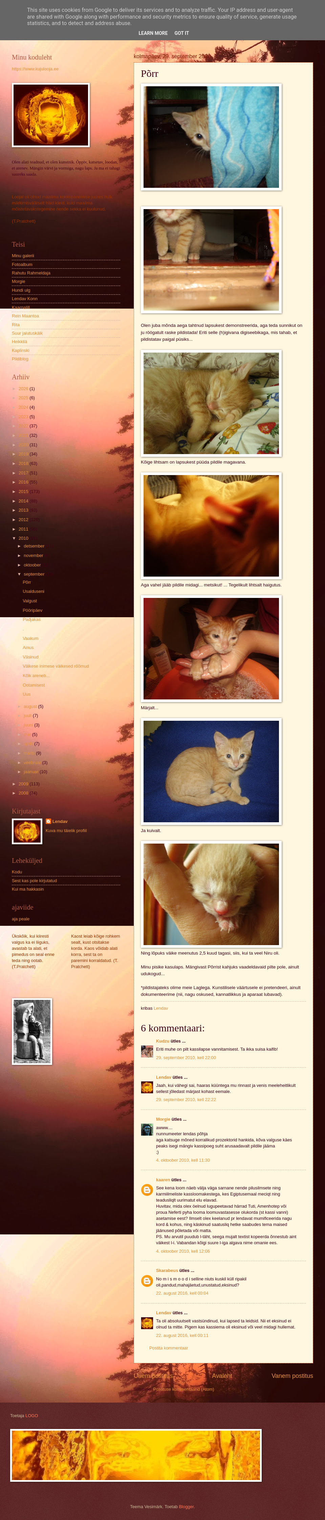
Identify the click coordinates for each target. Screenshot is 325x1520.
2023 (24, 416)
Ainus (28, 647)
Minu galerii (23, 255)
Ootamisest (34, 685)
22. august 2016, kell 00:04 (182, 1293)
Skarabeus (167, 1270)
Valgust (30, 600)
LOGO (31, 1415)
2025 (24, 397)
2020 (24, 444)
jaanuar (32, 771)
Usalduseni (33, 591)
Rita (16, 324)
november (34, 555)
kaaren (163, 1179)
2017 (24, 472)
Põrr (27, 582)
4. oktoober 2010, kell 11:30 (183, 1160)
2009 (24, 783)
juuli (28, 715)
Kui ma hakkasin (28, 889)
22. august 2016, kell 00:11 (182, 1335)
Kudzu (162, 1041)
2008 (24, 793)
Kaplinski (20, 350)
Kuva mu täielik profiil (66, 830)
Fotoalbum (22, 264)
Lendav (163, 1077)
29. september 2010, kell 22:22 (186, 1099)
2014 (24, 501)
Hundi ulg (21, 290)
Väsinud (31, 657)
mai (28, 734)
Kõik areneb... (36, 675)
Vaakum (30, 638)
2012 (24, 519)
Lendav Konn (25, 298)
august (31, 706)
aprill (29, 743)
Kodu (17, 871)
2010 (24, 538)
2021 (24, 435)
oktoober (33, 564)
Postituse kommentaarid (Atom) (183, 1389)
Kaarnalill (21, 307)
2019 (24, 453)
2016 (24, 482)
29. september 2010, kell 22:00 (186, 1057)
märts (30, 753)
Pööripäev (32, 610)
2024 (24, 407)
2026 (24, 388)
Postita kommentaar (168, 1347)
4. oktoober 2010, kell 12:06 (183, 1251)
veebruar (33, 762)
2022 (24, 425)
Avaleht (222, 1375)
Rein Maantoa (25, 315)
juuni (29, 725)
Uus (26, 694)
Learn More (153, 33)
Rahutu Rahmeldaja (31, 272)
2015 (24, 491)
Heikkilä (19, 341)
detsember (34, 546)
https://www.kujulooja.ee (35, 68)
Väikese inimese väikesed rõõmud (56, 666)
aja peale (20, 918)
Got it (181, 33)
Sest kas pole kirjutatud (34, 880)
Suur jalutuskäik (27, 333)
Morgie (163, 1119)
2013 (24, 510)
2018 (24, 463)
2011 (24, 529)
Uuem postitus (153, 1375)
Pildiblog (20, 358)
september (34, 574)
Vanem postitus (292, 1375)
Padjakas (32, 619)
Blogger (186, 1506)
